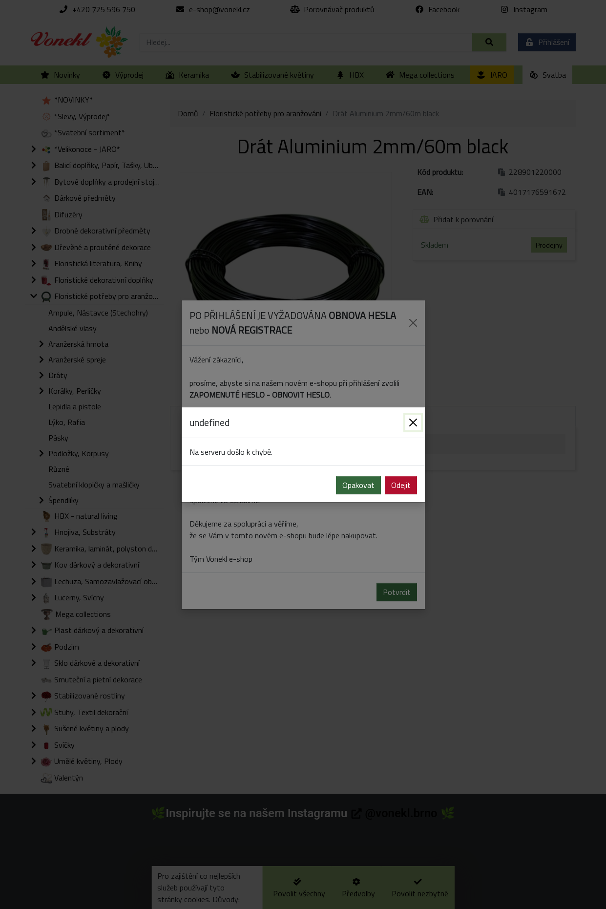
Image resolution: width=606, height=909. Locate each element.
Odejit (401, 485)
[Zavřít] (413, 422)
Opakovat (358, 485)
